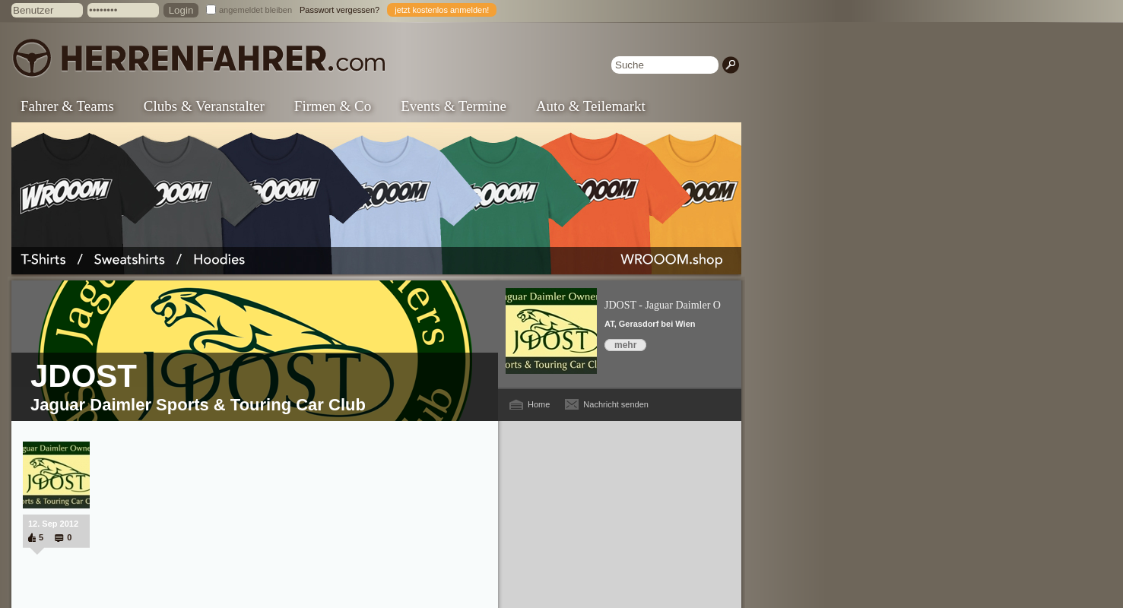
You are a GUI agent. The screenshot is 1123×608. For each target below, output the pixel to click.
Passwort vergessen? (339, 9)
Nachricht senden (616, 404)
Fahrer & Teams (67, 106)
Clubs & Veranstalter (204, 106)
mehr (625, 345)
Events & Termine (453, 106)
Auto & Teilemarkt (591, 106)
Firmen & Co (332, 106)
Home (539, 404)
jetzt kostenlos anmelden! (442, 9)
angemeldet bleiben (255, 9)
